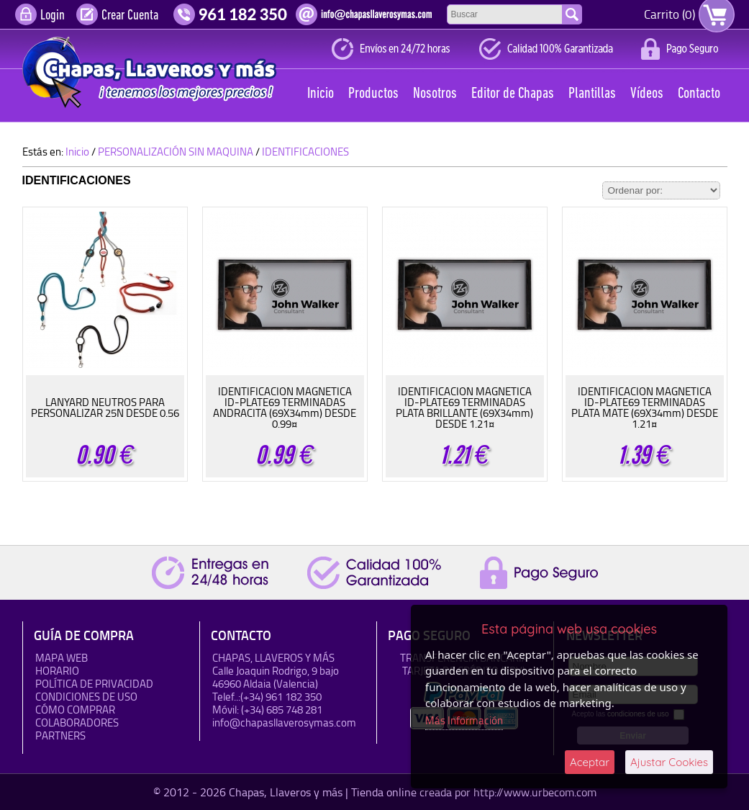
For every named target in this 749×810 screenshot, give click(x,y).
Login (52, 16)
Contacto (699, 94)
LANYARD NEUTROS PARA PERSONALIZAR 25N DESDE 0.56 (105, 407)
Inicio (320, 94)
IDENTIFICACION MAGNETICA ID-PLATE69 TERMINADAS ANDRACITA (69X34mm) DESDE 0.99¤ (284, 407)
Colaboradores (77, 722)
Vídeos (646, 94)
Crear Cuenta (129, 16)
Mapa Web (61, 657)
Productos (373, 94)
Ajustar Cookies (669, 762)
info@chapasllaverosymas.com (284, 722)
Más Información (464, 720)
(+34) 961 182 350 (281, 696)
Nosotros (435, 94)
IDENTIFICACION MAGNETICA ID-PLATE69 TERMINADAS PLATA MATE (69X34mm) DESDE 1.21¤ (644, 407)
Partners (60, 735)
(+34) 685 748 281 (281, 709)
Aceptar (589, 762)
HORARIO (57, 670)
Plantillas (592, 94)
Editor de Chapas (512, 94)
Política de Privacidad (94, 683)
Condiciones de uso (86, 696)
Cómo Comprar (75, 709)
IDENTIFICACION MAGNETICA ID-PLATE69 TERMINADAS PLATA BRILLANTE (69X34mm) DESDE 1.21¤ (464, 407)
